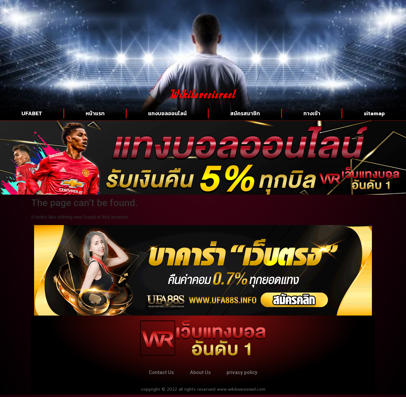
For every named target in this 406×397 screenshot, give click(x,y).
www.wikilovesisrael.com (241, 392)
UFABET (31, 113)
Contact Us (157, 373)
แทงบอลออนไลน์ (167, 113)
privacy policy (246, 373)
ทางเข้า (311, 113)
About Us (200, 373)
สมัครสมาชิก (245, 113)
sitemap (374, 113)
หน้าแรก (95, 113)
